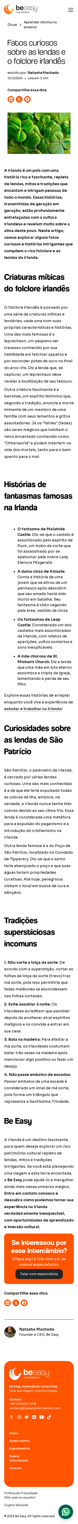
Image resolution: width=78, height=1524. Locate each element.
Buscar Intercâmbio (18, 1458)
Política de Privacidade (20, 1493)
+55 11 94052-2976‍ (22, 1404)
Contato (15, 1468)
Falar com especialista (39, 1274)
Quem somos (19, 1441)
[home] (20, 10)
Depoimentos (19, 1448)
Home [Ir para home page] (13, 1433)
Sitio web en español (19, 1497)
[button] (70, 10)
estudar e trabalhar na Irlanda (32, 709)
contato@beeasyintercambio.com (35, 1408)
